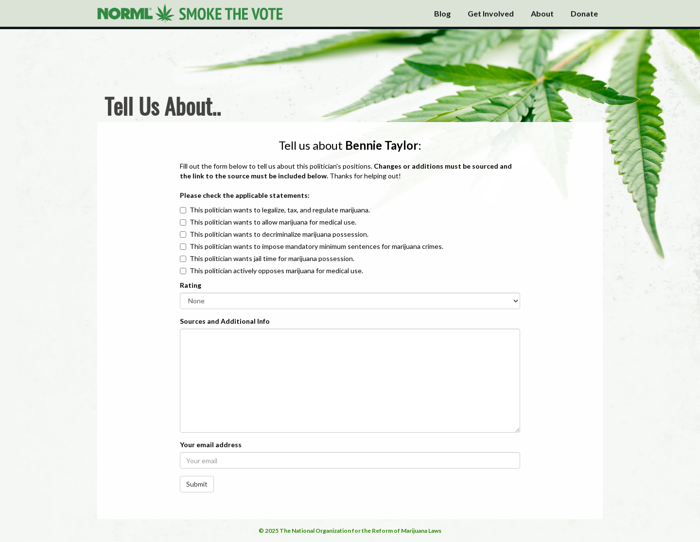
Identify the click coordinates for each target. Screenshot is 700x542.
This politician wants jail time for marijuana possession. (272, 258)
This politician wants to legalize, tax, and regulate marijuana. (280, 210)
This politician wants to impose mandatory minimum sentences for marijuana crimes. (316, 246)
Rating (190, 285)
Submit (197, 484)
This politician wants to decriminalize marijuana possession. (279, 234)
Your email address (211, 444)
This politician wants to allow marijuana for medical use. (273, 222)
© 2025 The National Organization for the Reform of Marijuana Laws (350, 530)
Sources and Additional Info (225, 321)
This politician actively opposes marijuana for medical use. (276, 270)
